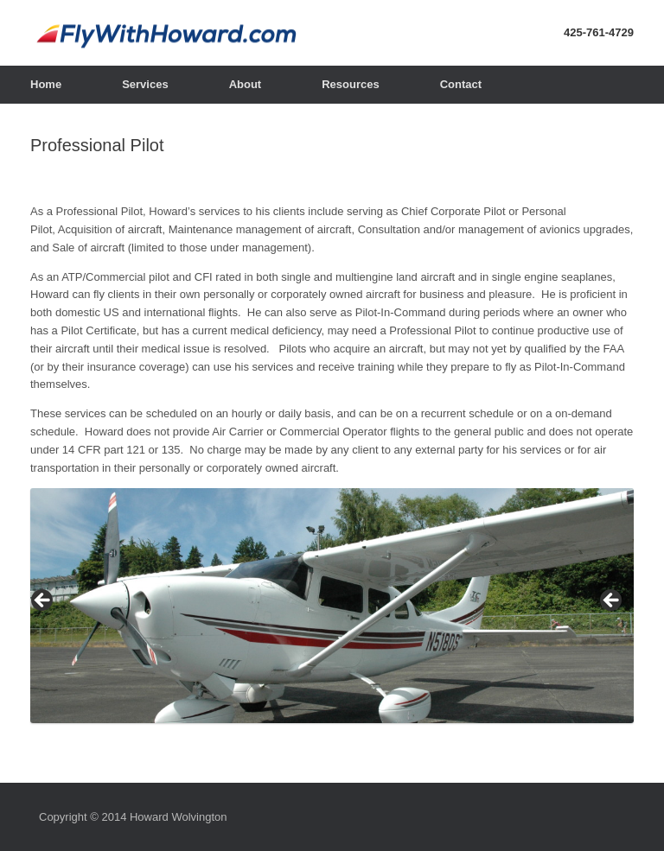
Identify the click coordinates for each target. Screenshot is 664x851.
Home (45, 84)
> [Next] (612, 601)
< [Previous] (43, 601)
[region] (332, 605)
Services (145, 84)
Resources (350, 84)
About (245, 84)
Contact (461, 84)
